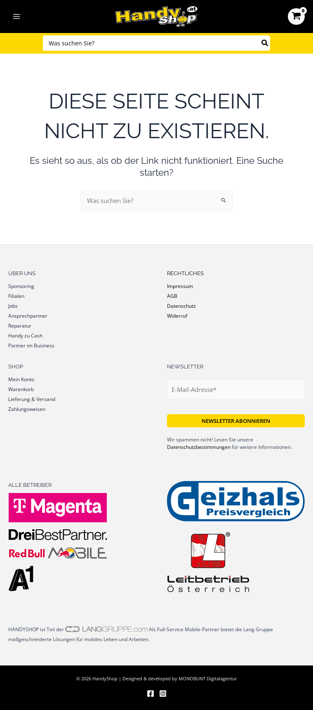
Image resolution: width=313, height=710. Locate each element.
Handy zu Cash (25, 335)
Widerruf (177, 315)
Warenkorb (21, 389)
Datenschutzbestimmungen (199, 447)
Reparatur (19, 325)
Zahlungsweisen (26, 409)
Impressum (180, 286)
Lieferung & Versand (31, 399)
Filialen (16, 295)
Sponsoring (21, 286)
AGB (172, 295)
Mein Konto (21, 379)
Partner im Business (31, 345)
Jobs (13, 305)
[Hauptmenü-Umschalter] (16, 16)
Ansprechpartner (27, 315)
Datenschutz (181, 305)
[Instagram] (163, 693)
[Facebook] (150, 693)
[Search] (265, 43)
